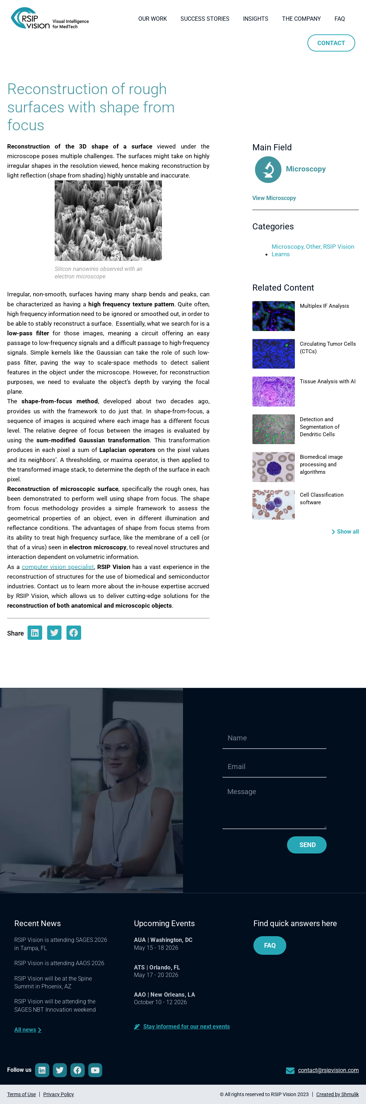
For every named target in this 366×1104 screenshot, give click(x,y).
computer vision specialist (58, 566)
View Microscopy (274, 198)
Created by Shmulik (337, 1094)
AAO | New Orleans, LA (164, 994)
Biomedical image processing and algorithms (321, 464)
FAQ (340, 18)
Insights (255, 18)
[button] (345, 531)
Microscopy (289, 169)
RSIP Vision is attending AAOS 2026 (59, 963)
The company (301, 18)
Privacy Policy (58, 1094)
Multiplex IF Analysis (324, 306)
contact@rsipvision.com (328, 1070)
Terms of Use (21, 1094)
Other (313, 246)
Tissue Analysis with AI (328, 381)
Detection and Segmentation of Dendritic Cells (320, 427)
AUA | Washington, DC (163, 940)
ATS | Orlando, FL (157, 967)
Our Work (152, 18)
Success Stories (204, 18)
